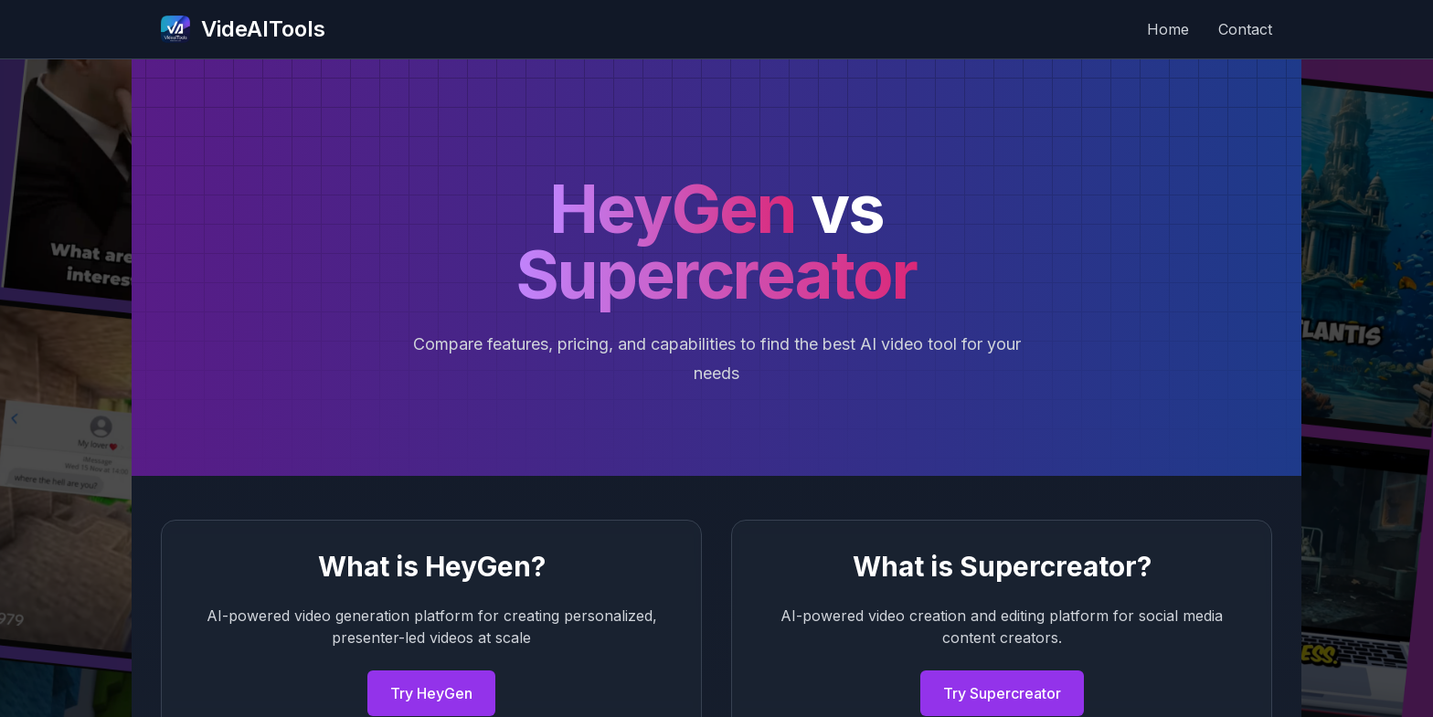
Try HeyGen (431, 693)
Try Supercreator (1002, 693)
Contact (1245, 29)
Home (1168, 29)
